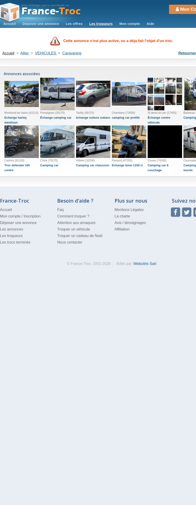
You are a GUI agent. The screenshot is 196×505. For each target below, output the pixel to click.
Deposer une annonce (41, 24)
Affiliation (122, 229)
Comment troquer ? (73, 216)
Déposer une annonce (18, 223)
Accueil (9, 24)
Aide (150, 24)
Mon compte (129, 24)
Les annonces (11, 229)
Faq (60, 210)
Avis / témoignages (130, 223)
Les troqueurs (101, 24)
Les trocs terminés (15, 242)
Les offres (74, 24)
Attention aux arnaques (76, 223)
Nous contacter (69, 242)
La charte (122, 216)
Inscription (31, 216)
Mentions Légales (129, 210)
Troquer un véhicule (73, 229)
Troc (51, 11)
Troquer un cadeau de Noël (79, 236)
